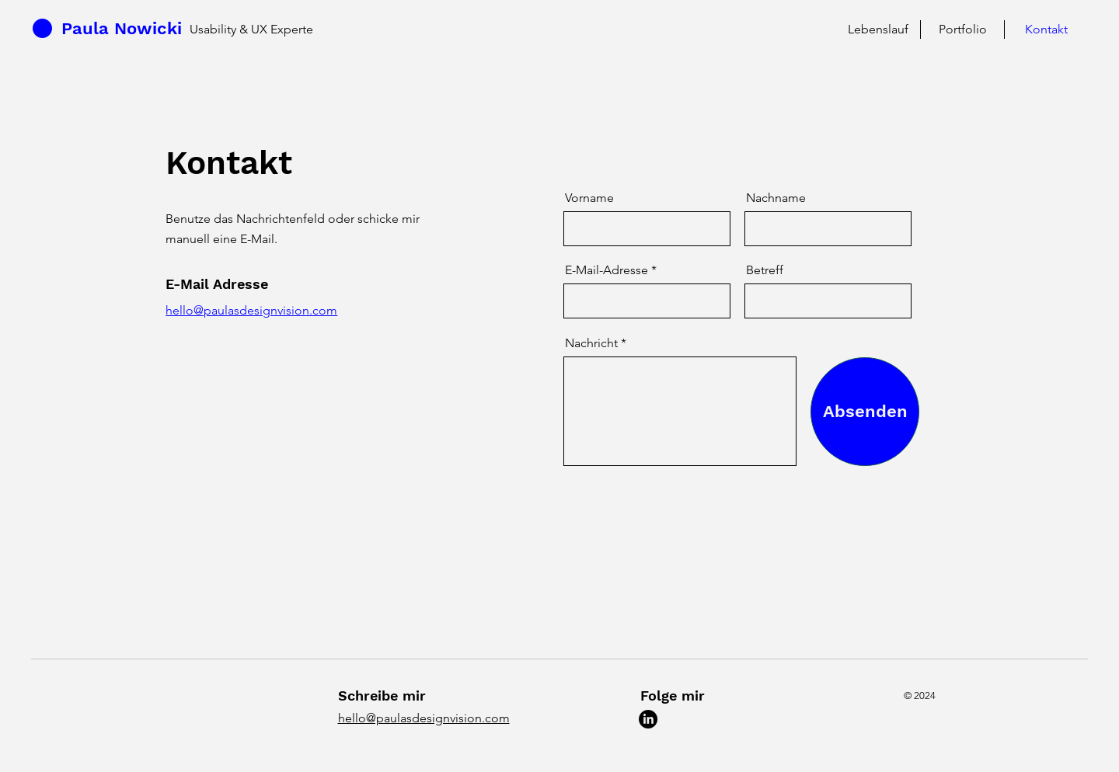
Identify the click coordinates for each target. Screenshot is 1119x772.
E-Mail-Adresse (606, 270)
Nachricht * (595, 343)
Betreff (764, 270)
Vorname (589, 198)
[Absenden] (864, 411)
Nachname (776, 198)
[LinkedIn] (648, 719)
